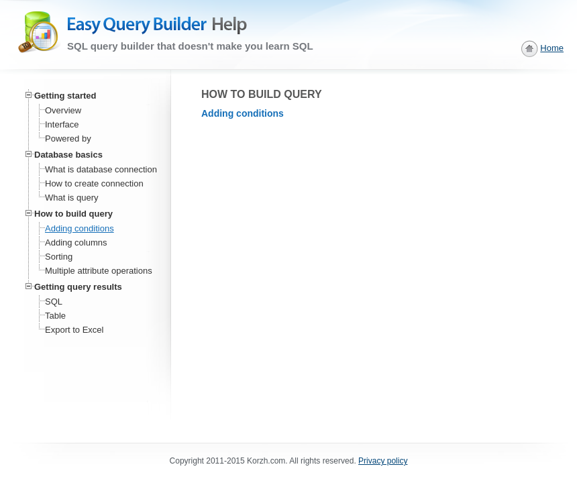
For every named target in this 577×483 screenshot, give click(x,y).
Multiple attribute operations (98, 271)
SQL (53, 302)
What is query (71, 198)
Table (55, 316)
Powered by (68, 138)
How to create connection (94, 183)
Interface (62, 124)
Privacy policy (382, 461)
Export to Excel (74, 330)
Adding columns (76, 242)
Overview (63, 110)
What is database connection (101, 169)
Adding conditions (79, 228)
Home (552, 48)
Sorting (58, 257)
